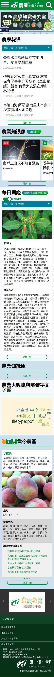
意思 (42, 416)
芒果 (46, 424)
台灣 (38, 421)
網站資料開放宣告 (9, 639)
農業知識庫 (13, 366)
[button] (8, 620)
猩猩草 (8, 243)
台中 (49, 413)
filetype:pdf (23, 421)
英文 (26, 416)
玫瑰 (49, 410)
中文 (34, 410)
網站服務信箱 (7, 644)
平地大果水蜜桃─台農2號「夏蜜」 (25, 563)
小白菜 (22, 410)
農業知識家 (13, 131)
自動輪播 (12, 199)
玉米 (19, 416)
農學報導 (11, 39)
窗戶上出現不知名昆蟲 (21, 163)
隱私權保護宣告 (8, 627)
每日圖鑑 (11, 192)
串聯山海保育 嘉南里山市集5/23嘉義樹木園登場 (26, 107)
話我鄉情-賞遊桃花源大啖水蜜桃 (23, 551)
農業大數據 (13, 385)
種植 (49, 418)
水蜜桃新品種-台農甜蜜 (19, 568)
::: (53, 35)
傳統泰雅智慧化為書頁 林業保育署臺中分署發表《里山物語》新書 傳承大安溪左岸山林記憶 (26, 84)
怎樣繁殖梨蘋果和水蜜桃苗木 (22, 572)
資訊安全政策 (7, 633)
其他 (6, 143)
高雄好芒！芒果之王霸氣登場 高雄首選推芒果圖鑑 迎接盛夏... (27, 558)
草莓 (42, 410)
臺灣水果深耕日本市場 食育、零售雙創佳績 (23, 60)
